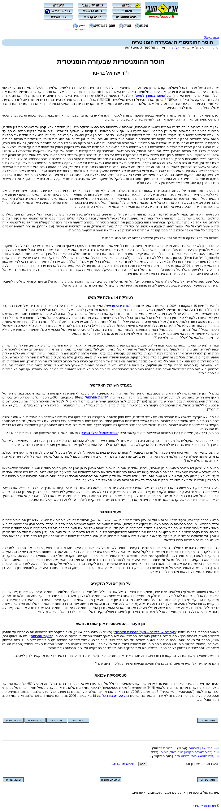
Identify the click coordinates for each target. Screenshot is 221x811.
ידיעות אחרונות (96, 397)
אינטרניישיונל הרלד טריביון (99, 433)
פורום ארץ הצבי (204, 805)
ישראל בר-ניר (175, 47)
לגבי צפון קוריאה (201, 748)
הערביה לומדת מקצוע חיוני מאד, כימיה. (188, 752)
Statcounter (211, 37)
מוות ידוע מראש (117, 306)
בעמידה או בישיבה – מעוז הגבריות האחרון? (145, 632)
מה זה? (78, 29)
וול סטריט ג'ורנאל (114, 695)
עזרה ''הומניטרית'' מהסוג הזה (195, 756)
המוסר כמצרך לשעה (150, 95)
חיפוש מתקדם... (123, 764)
